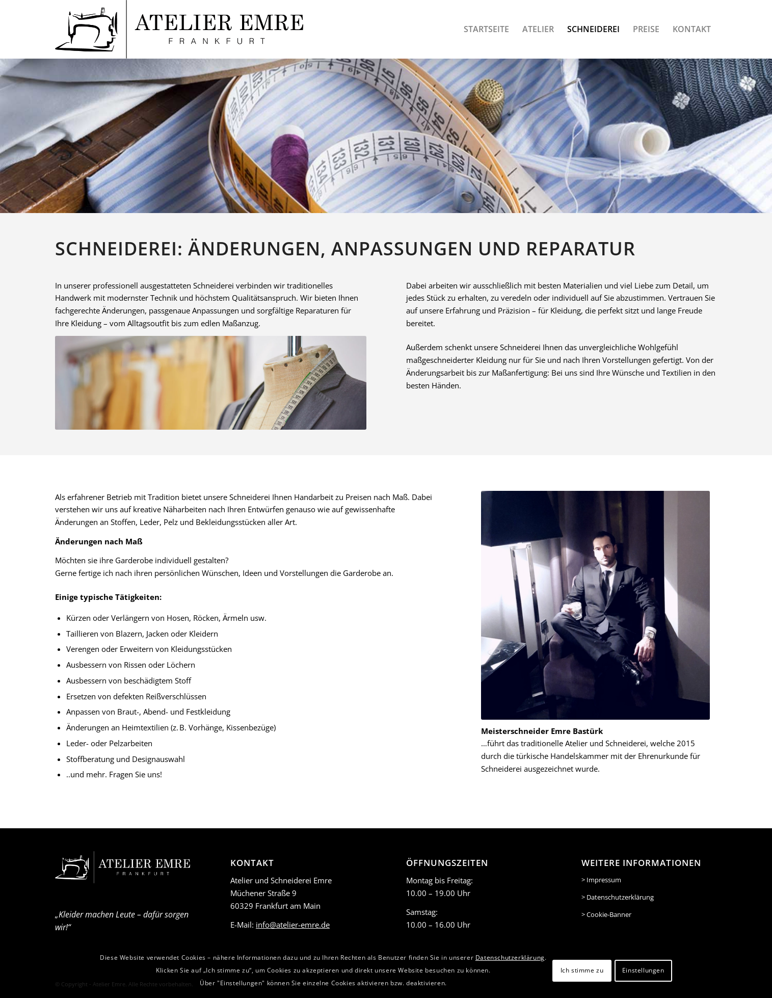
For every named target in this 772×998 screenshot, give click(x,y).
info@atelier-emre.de (293, 925)
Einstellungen (643, 970)
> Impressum (601, 879)
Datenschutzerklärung (510, 957)
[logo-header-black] (179, 29)
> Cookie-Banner (606, 914)
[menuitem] (486, 29)
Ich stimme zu (582, 970)
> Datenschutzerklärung (617, 897)
